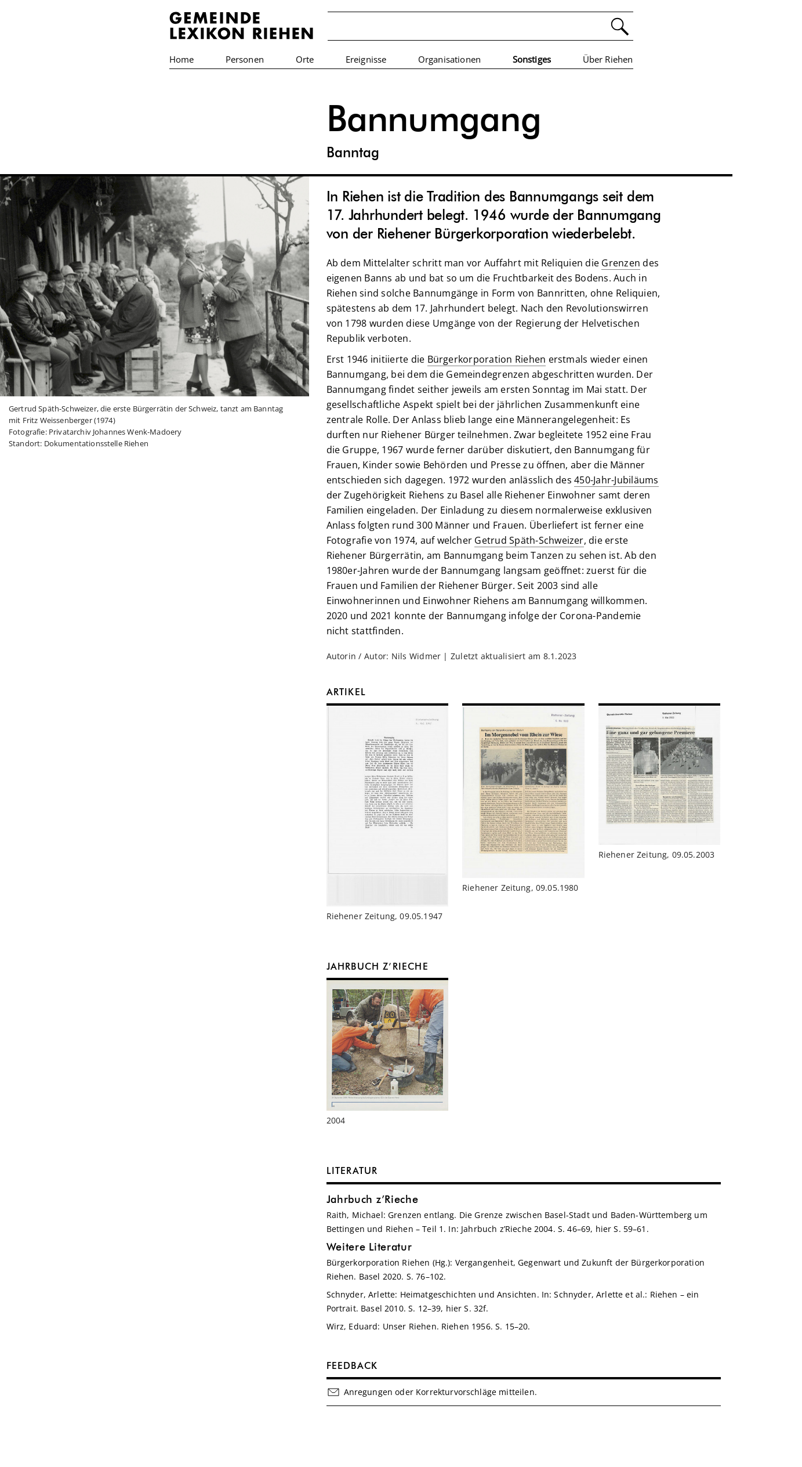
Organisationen (449, 59)
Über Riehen (608, 59)
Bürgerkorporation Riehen (486, 359)
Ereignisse (366, 59)
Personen (245, 59)
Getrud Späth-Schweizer (528, 540)
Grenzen (620, 262)
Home (181, 59)
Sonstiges (532, 59)
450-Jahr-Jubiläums (616, 480)
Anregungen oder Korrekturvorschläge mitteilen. (431, 1392)
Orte (305, 59)
